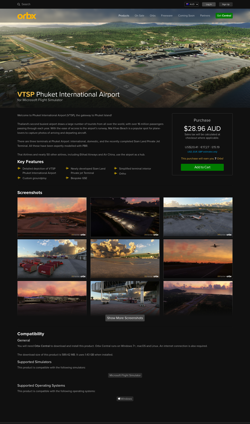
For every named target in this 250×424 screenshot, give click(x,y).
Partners (205, 15)
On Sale (139, 15)
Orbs (153, 15)
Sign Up (226, 4)
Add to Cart (202, 167)
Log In (209, 4)
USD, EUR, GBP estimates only (202, 151)
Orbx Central (42, 346)
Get (224, 15)
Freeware (167, 15)
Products (124, 15)
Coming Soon (186, 15)
